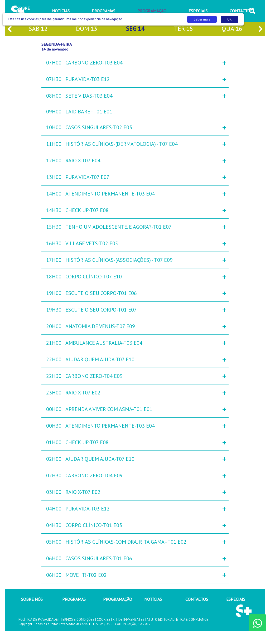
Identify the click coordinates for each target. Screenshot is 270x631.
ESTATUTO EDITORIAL (157, 619)
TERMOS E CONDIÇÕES (77, 619)
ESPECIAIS (235, 599)
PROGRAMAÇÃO (117, 599)
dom (86, 29)
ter (183, 29)
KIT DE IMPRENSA (125, 619)
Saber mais (202, 19)
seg (135, 29)
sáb (37, 29)
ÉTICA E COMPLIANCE (192, 619)
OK (229, 19)
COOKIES (103, 619)
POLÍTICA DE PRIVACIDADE (38, 619)
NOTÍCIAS (153, 599)
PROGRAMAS (74, 599)
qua (232, 29)
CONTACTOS (196, 599)
